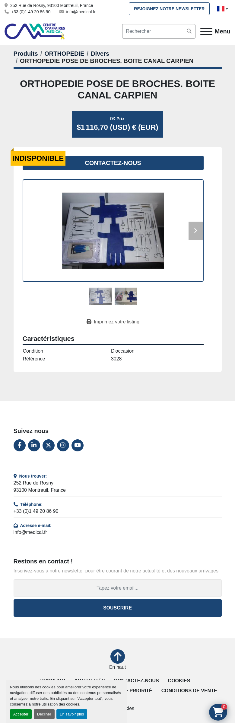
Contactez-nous (113, 163)
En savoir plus (72, 714)
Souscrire (117, 607)
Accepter (21, 714)
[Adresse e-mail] (118, 588)
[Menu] (206, 31)
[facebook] (20, 445)
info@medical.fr (80, 11)
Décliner (44, 714)
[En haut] (117, 660)
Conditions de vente (189, 690)
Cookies (179, 680)
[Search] (158, 31)
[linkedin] (34, 445)
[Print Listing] (113, 322)
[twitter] (49, 445)
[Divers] (100, 53)
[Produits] (26, 53)
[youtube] (77, 445)
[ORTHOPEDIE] (64, 53)
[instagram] (63, 445)
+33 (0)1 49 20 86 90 (30, 11)
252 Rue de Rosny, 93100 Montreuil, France (51, 5)
